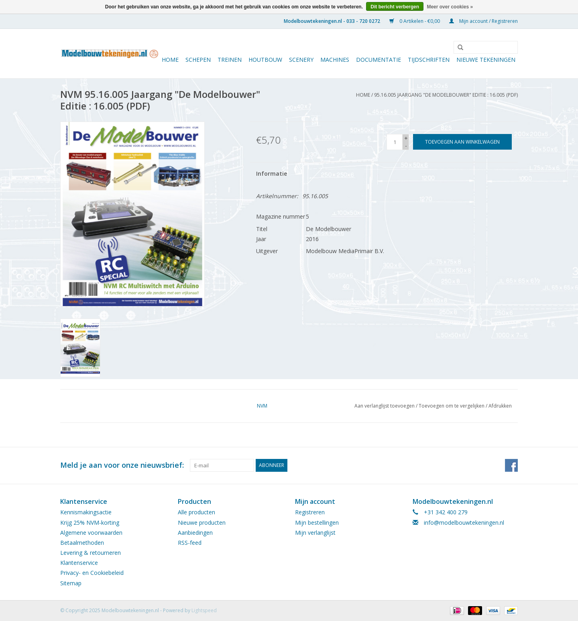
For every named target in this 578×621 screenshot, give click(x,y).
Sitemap (70, 583)
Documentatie (378, 59)
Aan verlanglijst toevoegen (384, 405)
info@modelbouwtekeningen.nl (464, 522)
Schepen (198, 59)
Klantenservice (79, 562)
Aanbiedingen (195, 532)
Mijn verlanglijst (315, 532)
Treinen (230, 59)
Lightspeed (204, 610)
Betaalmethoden (82, 542)
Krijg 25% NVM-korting (89, 522)
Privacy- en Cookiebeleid (92, 572)
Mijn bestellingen (317, 522)
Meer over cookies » (450, 7)
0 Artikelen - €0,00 (415, 21)
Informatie (271, 173)
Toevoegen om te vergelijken (452, 405)
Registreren (310, 512)
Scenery (301, 59)
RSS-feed (189, 542)
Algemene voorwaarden (91, 532)
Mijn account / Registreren (483, 21)
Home (170, 59)
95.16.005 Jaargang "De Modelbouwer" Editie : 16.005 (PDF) (446, 94)
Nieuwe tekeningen (485, 59)
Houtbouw (265, 59)
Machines (334, 59)
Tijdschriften (429, 59)
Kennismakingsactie (86, 512)
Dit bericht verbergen (394, 7)
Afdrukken (500, 405)
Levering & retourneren (90, 552)
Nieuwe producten (202, 522)
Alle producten (196, 512)
